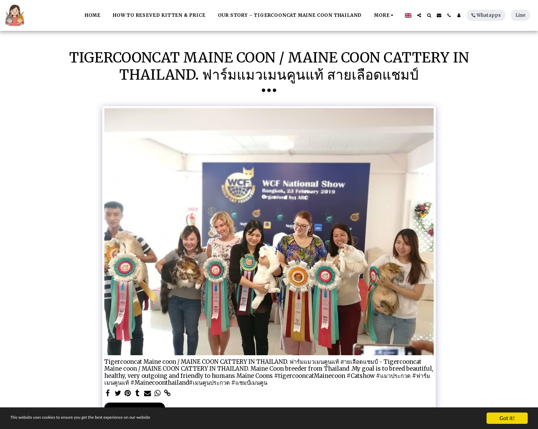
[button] (419, 15)
